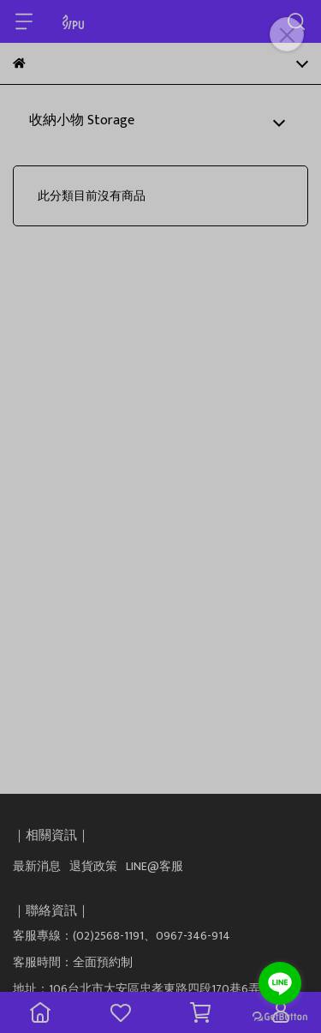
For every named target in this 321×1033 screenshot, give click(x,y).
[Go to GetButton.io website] (280, 1016)
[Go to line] (280, 983)
